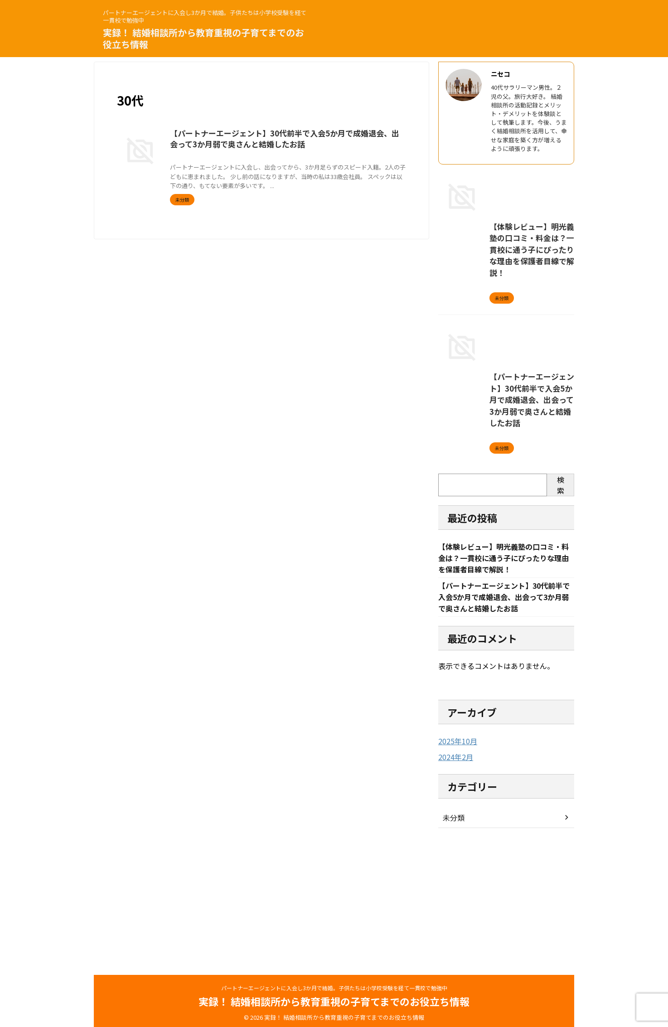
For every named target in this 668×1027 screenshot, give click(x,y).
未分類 (452, 942)
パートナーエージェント (306, 157)
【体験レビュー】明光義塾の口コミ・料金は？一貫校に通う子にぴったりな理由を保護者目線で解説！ (504, 324)
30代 (267, 157)
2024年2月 (453, 882)
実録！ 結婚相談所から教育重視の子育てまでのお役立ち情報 (203, 38)
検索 (560, 609)
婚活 (363, 157)
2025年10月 (455, 867)
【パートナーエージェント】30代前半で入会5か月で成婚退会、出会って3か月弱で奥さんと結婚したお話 (504, 537)
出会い (347, 157)
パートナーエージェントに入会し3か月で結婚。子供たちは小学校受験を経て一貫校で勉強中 (334, 984)
